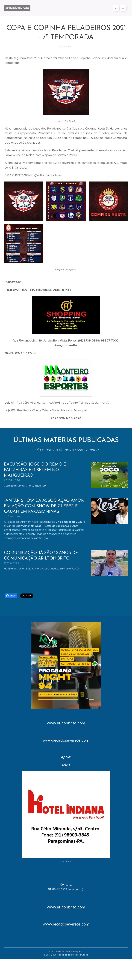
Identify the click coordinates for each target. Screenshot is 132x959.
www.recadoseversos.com (66, 740)
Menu (122, 7)
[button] (116, 8)
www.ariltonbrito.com (66, 723)
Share (10, 595)
